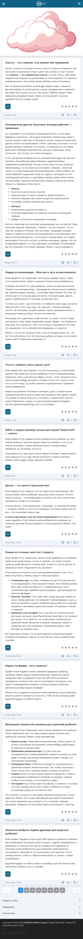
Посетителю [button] (41, 913)
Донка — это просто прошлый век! (27, 485)
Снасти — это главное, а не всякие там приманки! (37, 62)
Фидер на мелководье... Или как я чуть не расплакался (40, 272)
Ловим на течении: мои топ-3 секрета (29, 552)
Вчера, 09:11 (11, 475)
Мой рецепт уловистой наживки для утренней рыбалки (40, 724)
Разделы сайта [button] (41, 900)
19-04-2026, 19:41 (13, 542)
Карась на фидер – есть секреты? (26, 665)
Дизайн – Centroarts (14, 933)
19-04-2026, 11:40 (13, 820)
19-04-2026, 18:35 (13, 656)
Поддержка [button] (41, 907)
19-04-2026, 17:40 (13, 714)
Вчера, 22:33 (11, 114)
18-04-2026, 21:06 (13, 882)
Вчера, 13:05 (11, 420)
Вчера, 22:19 (11, 262)
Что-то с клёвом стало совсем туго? (27, 364)
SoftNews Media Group (35, 922)
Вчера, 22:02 (11, 355)
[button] (41, 12)
